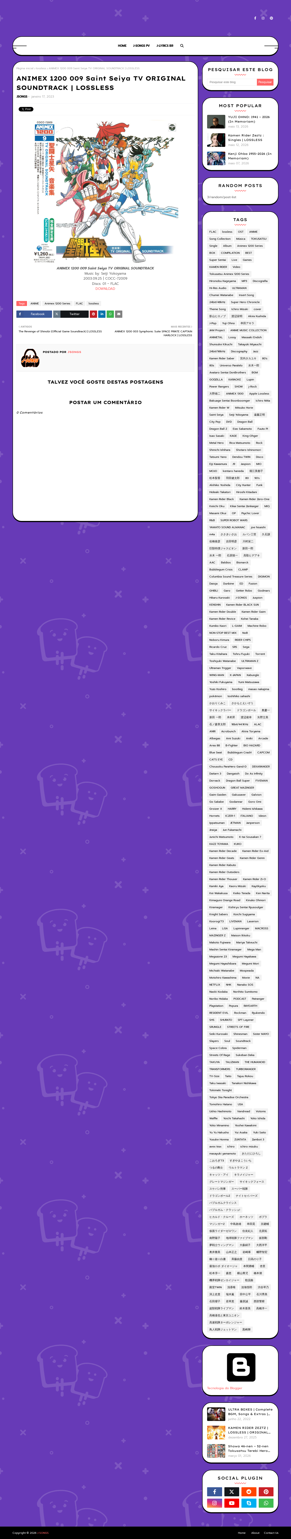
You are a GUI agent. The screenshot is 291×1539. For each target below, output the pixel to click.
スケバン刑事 (217, 1189)
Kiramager (216, 907)
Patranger (258, 999)
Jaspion (246, 464)
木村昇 (231, 717)
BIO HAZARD (251, 745)
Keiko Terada (241, 893)
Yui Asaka (241, 1132)
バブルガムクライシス (223, 1203)
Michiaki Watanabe (221, 971)
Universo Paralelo (231, 365)
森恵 (228, 1273)
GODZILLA (216, 379)
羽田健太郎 (233, 478)
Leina (212, 928)
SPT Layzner (246, 1020)
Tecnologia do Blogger (241, 1386)
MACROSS (261, 928)
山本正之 (231, 1252)
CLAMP (243, 569)
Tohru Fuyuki (241, 654)
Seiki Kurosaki (218, 1034)
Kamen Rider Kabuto (222, 865)
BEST (248, 253)
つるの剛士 (216, 1168)
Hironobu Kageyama (222, 281)
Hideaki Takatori (220, 492)
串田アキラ (247, 323)
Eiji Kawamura (218, 464)
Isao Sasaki (216, 436)
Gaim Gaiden (217, 795)
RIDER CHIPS (243, 640)
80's (264, 358)
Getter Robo (244, 591)
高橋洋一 (261, 1308)
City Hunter (243, 485)
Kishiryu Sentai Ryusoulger (245, 907)
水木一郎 (253, 365)
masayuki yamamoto (222, 1154)
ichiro (231, 1146)
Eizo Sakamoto (242, 429)
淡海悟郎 (246, 1287)
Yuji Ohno (228, 323)
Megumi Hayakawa (244, 956)
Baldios (226, 562)
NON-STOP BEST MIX (223, 633)
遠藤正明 (259, 415)
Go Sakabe (216, 802)
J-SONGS (241, 598)
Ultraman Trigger (220, 668)
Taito (228, 1076)
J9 (234, 464)
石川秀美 (261, 1294)
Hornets (214, 816)
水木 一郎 (215, 555)
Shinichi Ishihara (219, 450)
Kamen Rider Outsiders (224, 872)
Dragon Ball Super (238, 781)
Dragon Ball (245, 422)
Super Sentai (217, 260)
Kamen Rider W (219, 408)
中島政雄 (235, 1224)
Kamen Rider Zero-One (254, 499)
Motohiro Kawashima (222, 978)
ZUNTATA (240, 1139)
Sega (246, 647)
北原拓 (263, 1231)
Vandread (243, 1111)
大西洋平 (261, 1245)
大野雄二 (214, 394)
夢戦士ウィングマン (221, 1245)
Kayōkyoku (259, 886)
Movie (246, 978)
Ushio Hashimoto (220, 1111)
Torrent (260, 654)
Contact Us (271, 1533)
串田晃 (251, 1224)
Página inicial (24, 68)
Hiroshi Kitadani (246, 492)
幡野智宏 (261, 1252)
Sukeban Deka (245, 1055)
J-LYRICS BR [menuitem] (165, 46)
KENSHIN (215, 605)
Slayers (214, 1041)
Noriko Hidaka (218, 999)
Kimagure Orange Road (224, 900)
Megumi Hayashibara (222, 964)
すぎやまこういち (240, 1161)
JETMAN (235, 823)
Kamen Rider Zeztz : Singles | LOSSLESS (246, 137)
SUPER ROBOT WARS (234, 520)
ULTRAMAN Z (249, 661)
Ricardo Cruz (218, 647)
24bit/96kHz (217, 351)
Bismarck (242, 562)
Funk (259, 485)
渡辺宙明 (236, 316)
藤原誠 (244, 1301)
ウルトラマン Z (238, 1168)
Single (213, 246)
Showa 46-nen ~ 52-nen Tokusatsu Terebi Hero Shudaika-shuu (248, 1448)
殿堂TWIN (215, 1287)
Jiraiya (213, 830)
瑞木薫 (230, 1294)
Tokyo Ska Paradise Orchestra (228, 1097)
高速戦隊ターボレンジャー (225, 1322)
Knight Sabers (218, 914)
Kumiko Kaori (217, 626)
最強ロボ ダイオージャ (223, 1266)
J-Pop (212, 323)
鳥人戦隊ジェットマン (223, 1329)
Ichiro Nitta (263, 401)
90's (257, 478)
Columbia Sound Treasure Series (230, 577)
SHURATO (226, 1020)
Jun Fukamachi (232, 830)
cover (257, 309)
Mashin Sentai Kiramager (225, 949)
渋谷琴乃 (263, 1287)
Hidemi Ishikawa (252, 809)
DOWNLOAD (105, 288)
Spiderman (239, 1048)
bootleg (237, 689)
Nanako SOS (245, 985)
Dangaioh (233, 774)
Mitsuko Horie (244, 408)
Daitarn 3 (215, 774)
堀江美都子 (256, 471)
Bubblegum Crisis (221, 569)
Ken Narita (263, 893)
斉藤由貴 (236, 1259)
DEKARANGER (261, 767)
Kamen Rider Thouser (223, 879)
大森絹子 (245, 1245)
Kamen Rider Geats (221, 858)
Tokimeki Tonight (220, 1090)
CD (230, 759)
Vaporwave (244, 668)
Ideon (262, 816)
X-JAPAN (235, 675)
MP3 (244, 281)
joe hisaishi (258, 527)
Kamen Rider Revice (222, 619)
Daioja (213, 584)
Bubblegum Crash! (240, 752)
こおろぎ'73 (216, 1161)
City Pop (215, 422)
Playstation (216, 1006)
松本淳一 (214, 1273)
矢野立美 (262, 717)
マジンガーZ (217, 1224)
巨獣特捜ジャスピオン (223, 548)
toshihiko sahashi (239, 696)
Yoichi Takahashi (234, 1118)
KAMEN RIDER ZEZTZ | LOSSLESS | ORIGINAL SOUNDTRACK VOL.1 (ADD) (248, 1430)
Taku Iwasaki (217, 1083)
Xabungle (252, 675)
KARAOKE (234, 379)
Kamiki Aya (216, 886)
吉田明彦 (231, 541)
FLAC (79, 303)
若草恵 (230, 1301)
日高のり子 (255, 1259)
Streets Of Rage (219, 1055)
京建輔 (265, 1224)
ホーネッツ (246, 1217)
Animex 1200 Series (57, 303)
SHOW (239, 387)
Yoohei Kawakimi (245, 1125)
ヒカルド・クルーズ (221, 1217)
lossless (41, 68)
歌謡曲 (249, 1280)
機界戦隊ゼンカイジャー (224, 1280)
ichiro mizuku (249, 1146)
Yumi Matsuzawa (248, 682)
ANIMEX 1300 (234, 394)
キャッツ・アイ (218, 1175)
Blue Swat (215, 752)
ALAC (257, 724)
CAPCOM (263, 752)
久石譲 (266, 534)
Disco (259, 457)
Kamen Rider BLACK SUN (242, 605)
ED (241, 584)
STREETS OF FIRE (238, 1027)
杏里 (262, 1266)
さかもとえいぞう (242, 703)
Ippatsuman (217, 823)
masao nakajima (258, 689)
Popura (233, 1006)
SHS (211, 1020)
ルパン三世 (249, 534)
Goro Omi (254, 802)
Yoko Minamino (219, 1125)
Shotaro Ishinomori (248, 450)
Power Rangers (219, 387)
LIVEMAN (235, 921)
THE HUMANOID (255, 1062)
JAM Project (217, 330)
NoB (245, 633)
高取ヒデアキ (251, 555)
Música (240, 239)
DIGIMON (264, 577)
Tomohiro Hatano (220, 1104)
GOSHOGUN (217, 788)
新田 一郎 (215, 717)
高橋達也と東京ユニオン (224, 1315)
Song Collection (220, 239)
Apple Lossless (259, 394)
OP (234, 513)
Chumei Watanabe (221, 295)
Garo (227, 591)
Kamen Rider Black (221, 499)
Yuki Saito (259, 1132)
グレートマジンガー (221, 1182)
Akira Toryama (250, 731)
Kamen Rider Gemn (252, 858)
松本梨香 (214, 478)
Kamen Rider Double (222, 612)
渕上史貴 (214, 1294)
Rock (259, 443)
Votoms (261, 1111)
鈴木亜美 (245, 1308)
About (255, 1533)
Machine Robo (257, 626)
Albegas (214, 738)
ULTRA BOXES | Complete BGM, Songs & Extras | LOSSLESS (250, 1412)
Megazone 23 (218, 956)
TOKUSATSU (258, 239)
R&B (212, 520)
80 (247, 478)
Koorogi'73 (216, 921)
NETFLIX (214, 985)
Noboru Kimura (219, 640)
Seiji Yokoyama (238, 415)
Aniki (249, 738)
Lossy (232, 337)
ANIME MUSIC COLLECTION (248, 330)
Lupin (250, 379)
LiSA (225, 928)
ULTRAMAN (239, 288)
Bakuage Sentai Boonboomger (229, 401)
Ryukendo (258, 1013)
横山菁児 (242, 1273)
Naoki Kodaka (218, 992)
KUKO (237, 844)
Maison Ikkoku (240, 935)
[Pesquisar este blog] (232, 82)
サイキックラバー (220, 710)
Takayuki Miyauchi (249, 344)
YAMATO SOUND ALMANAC (227, 527)
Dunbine (228, 584)
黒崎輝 (246, 1329)
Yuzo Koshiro (217, 689)
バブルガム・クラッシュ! (224, 1210)
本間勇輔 (248, 1266)
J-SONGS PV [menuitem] (141, 46)
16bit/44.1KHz (239, 724)
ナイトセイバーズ (247, 1196)
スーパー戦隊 (239, 1189)
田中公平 (245, 1294)
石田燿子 (214, 1301)
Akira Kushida (257, 316)
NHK (228, 985)
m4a (212, 534)
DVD (229, 422)
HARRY (232, 809)
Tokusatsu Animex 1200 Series (229, 274)
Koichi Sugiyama (244, 914)
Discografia (260, 281)
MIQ (267, 506)
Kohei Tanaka (249, 619)
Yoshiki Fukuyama (220, 682)
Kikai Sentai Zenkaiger (244, 506)
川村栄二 (248, 541)
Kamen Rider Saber (221, 358)
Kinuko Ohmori (256, 900)
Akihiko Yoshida (219, 485)
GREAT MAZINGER (242, 788)
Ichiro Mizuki (239, 309)
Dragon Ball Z (218, 429)
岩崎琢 (247, 1252)
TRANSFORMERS (219, 1069)
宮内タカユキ (248, 358)
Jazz (255, 351)
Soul (227, 1041)
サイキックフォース (252, 1182)
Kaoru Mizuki (237, 886)
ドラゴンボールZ (219, 1196)
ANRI (212, 731)
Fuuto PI (263, 429)
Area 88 (214, 745)
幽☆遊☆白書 (217, 1259)
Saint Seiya (216, 415)
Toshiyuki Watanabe (222, 661)
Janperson (253, 823)
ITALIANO (247, 816)
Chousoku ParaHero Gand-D (227, 767)
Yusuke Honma (219, 1139)
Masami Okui (217, 513)
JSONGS (22, 96)
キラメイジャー (243, 1175)
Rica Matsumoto (239, 443)
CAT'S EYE (216, 759)
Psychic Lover (250, 513)
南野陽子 (214, 1238)
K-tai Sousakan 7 (250, 837)
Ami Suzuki (233, 738)
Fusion (253, 584)
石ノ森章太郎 (217, 724)
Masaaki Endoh (252, 337)
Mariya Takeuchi (246, 942)
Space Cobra (218, 1048)
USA (240, 1104)
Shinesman (240, 1034)
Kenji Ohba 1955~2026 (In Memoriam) (250, 156)
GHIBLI (213, 591)
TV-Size (214, 1076)
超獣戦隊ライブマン (221, 1308)
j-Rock (252, 387)
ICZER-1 (230, 816)
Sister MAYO (261, 1034)
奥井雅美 (214, 1252)
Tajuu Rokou (245, 1076)
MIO (258, 464)
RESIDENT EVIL (218, 1013)
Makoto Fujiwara (220, 942)
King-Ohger (250, 436)
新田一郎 (247, 548)
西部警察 (259, 1301)
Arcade (263, 738)
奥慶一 (266, 710)
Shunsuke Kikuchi (220, 344)
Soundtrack (243, 1041)
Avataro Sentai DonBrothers (227, 372)
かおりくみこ (217, 703)
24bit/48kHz (217, 302)
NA (257, 978)
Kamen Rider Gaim (254, 612)
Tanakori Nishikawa (244, 1083)
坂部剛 (263, 1238)
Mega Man (254, 949)
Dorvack (214, 781)
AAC (212, 562)
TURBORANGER (246, 1069)
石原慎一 (232, 555)
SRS (234, 647)
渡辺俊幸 (246, 717)
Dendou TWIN (241, 457)
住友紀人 (247, 1231)
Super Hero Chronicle (245, 302)
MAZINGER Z (217, 935)
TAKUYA (214, 1062)
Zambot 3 (258, 1139)
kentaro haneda (233, 471)
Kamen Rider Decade (223, 851)
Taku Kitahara (218, 654)
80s (211, 365)
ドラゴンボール (246, 710)
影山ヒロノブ (217, 316)
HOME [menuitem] (122, 46)
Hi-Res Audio (217, 288)
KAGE (233, 436)
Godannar (236, 802)
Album (227, 246)
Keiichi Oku (216, 506)
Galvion (256, 795)
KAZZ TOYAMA (218, 844)
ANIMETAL (216, 337)
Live (234, 260)
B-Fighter (232, 745)
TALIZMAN (232, 1062)
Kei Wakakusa (218, 893)
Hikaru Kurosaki (219, 598)
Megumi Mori (250, 964)
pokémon (215, 696)
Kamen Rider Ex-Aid (255, 851)
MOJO (213, 471)
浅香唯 (231, 1287)
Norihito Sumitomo (245, 992)
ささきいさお (229, 534)
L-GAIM (237, 626)
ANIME (34, 303)
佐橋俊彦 (214, 541)
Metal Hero (216, 443)
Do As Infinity (254, 774)
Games (247, 260)
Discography (239, 351)
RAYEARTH (250, 1006)
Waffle (213, 1118)
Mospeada (247, 971)
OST (240, 232)
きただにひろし (251, 1154)
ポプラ (263, 1217)
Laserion (252, 921)
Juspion (257, 598)
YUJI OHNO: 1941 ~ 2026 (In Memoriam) (249, 119)
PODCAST (239, 999)
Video (236, 267)
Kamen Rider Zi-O (254, 879)
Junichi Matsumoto (221, 837)
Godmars (264, 591)
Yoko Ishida (257, 1118)
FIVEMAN (262, 781)
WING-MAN (216, 675)
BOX (212, 253)
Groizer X (215, 809)
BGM (255, 372)
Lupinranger (241, 928)
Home (242, 1533)
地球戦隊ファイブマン (239, 1238)
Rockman (240, 1013)
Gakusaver (239, 795)
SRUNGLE (215, 1027)
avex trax (215, 1146)
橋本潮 (258, 1273)
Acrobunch (228, 731)
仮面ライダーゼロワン (223, 1231)
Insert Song (246, 295)
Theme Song (217, 309)
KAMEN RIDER (218, 267)
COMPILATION (230, 253)
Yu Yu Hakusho (219, 1132)
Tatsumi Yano (218, 457)
